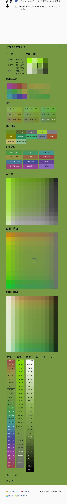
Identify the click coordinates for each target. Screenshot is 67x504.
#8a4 (14, 109)
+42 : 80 (20, 379)
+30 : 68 (20, 390)
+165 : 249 (10, 440)
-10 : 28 (20, 440)
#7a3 (36, 109)
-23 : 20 (29, 451)
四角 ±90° (46, 152)
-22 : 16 (20, 451)
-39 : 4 (30, 466)
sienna (52, 136)
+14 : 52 (20, 404)
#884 (14, 119)
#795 (26, 114)
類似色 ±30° (14, 152)
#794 (31, 114)
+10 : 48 (20, 411)
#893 (19, 114)
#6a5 (43, 109)
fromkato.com (12, 491)
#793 (36, 114)
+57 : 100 (30, 361)
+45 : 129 (11, 411)
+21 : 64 (30, 393)
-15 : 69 (10, 375)
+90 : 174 (11, 422)
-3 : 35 (20, 433)
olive (11, 136)
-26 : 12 (20, 455)
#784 (31, 119)
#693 (53, 114)
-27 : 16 (29, 455)
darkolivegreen (21, 132)
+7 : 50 (30, 408)
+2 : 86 (10, 393)
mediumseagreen (31, 136)
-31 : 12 (29, 459)
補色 (46, 162)
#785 (26, 119)
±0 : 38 (20, 426)
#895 (9, 114)
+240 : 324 (10, 459)
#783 (36, 119)
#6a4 (48, 109)
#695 (43, 114)
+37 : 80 (30, 379)
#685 (43, 119)
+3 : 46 (30, 415)
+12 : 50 (20, 408)
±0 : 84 (10, 390)
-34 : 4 (20, 462)
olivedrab (11, 132)
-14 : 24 (20, 444)
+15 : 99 (10, 404)
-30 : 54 (10, 372)
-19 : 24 (29, 448)
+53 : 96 (30, 364)
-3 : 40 (30, 433)
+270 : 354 (10, 466)
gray (52, 132)
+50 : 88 (20, 372)
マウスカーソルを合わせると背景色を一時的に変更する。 (39, 2)
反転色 (47, 166)
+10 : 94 (10, 401)
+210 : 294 (10, 451)
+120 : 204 (10, 430)
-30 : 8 (20, 459)
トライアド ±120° (14, 162)
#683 (53, 119)
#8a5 (9, 109)
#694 (48, 114)
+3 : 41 (20, 419)
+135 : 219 (10, 433)
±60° (30, 152)
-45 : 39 (10, 368)
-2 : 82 (11, 386)
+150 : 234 (10, 437)
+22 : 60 (20, 397)
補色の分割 (30, 162)
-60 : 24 (10, 364)
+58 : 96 (20, 364)
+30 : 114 (11, 408)
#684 (48, 119)
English (25, 491)
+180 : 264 (10, 444)
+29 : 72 (30, 386)
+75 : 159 (11, 419)
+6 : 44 (20, 415)
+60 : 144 (11, 415)
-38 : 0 (20, 466)
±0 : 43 (30, 426)
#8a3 (19, 109)
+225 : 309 (10, 455)
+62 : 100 (20, 361)
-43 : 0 (30, 469)
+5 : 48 (30, 411)
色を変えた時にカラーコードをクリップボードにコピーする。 (39, 8)
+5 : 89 (10, 397)
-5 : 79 (11, 382)
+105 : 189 (10, 426)
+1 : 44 (30, 422)
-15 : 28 (29, 444)
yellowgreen (42, 132)
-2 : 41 (30, 430)
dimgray (31, 132)
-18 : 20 (20, 448)
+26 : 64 (20, 393)
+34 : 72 (20, 386)
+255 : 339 (10, 462)
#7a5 (26, 109)
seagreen (21, 136)
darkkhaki (11, 141)
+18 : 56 (20, 401)
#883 (19, 119)
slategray (42, 136)
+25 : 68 (30, 390)
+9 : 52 (30, 404)
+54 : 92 (20, 368)
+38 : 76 (20, 382)
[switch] (16, 1)
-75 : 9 (11, 361)
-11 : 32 (29, 440)
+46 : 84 (20, 375)
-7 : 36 (30, 437)
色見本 (9, 496)
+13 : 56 (30, 401)
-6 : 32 (20, 437)
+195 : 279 (10, 448)
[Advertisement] (34, 28)
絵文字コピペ (21, 496)
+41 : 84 (30, 375)
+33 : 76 (30, 382)
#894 (14, 114)
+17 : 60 (30, 397)
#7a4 (31, 109)
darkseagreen (21, 141)
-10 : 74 (10, 379)
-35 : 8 (30, 462)
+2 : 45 (30, 419)
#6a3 (53, 109)
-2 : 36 (20, 430)
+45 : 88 (30, 372)
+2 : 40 (20, 422)
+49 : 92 (30, 368)
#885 (9, 119)
